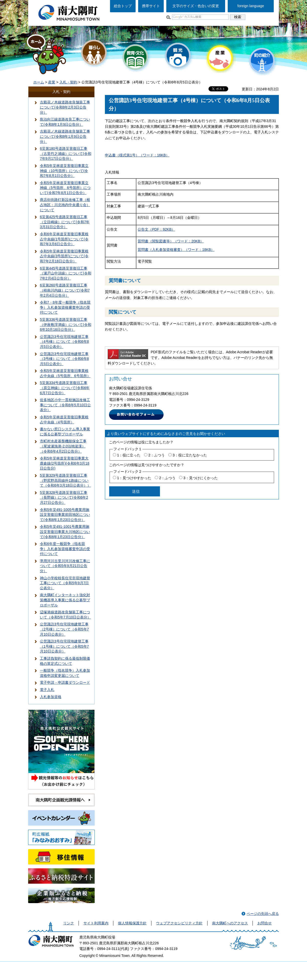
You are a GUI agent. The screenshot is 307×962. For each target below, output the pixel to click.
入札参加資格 (50, 697)
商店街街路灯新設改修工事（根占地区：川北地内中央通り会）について (65, 205)
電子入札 (47, 690)
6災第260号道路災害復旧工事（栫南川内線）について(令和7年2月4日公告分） (65, 290)
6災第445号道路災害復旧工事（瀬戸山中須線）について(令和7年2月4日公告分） (65, 273)
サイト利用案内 (95, 923)
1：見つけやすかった (134, 478)
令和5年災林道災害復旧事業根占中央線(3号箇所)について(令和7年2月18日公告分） (64, 256)
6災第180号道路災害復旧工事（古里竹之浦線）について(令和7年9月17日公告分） (65, 153)
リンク (68, 923)
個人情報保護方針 (132, 923)
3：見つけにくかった (200, 478)
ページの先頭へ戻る (263, 914)
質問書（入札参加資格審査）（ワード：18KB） (176, 250)
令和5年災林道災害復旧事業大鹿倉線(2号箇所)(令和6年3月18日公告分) (64, 463)
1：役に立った (128, 455)
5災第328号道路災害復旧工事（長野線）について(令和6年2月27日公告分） (64, 497)
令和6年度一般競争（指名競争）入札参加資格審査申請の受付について (65, 549)
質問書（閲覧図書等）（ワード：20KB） (171, 241)
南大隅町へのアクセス (230, 923)
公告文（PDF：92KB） (156, 229)
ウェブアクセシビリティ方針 (179, 923)
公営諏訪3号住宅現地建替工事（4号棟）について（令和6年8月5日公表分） (64, 342)
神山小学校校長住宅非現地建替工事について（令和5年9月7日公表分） (65, 583)
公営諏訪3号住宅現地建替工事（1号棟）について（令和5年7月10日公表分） (64, 646)
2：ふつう (156, 455)
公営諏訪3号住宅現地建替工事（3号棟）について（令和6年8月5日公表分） (64, 359)
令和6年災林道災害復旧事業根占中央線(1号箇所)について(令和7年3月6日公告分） (64, 239)
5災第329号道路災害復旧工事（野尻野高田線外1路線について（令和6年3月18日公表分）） (65, 480)
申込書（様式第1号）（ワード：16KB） (137, 155)
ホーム (38, 82)
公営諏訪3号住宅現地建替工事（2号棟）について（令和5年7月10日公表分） (64, 629)
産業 (51, 82)
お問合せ (264, 923)
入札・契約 (68, 82)
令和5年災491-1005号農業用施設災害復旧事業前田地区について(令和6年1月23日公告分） (65, 515)
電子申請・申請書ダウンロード (65, 682)
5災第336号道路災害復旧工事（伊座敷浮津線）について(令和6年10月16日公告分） (65, 324)
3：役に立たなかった (190, 455)
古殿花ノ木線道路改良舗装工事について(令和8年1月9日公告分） (65, 136)
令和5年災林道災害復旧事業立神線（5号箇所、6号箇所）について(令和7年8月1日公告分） (65, 188)
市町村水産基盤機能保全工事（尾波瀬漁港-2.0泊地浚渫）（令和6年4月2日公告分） (63, 446)
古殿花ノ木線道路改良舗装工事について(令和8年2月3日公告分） (65, 107)
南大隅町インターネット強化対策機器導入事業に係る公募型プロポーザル (65, 600)
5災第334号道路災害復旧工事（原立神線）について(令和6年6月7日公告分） (65, 388)
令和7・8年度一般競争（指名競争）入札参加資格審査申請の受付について (65, 307)
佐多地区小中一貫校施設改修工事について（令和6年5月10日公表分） (65, 405)
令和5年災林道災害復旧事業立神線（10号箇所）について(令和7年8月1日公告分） (64, 171)
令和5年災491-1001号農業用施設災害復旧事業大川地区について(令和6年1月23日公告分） (65, 532)
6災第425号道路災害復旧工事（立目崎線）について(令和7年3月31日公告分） (65, 222)
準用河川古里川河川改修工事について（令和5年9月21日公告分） (65, 566)
